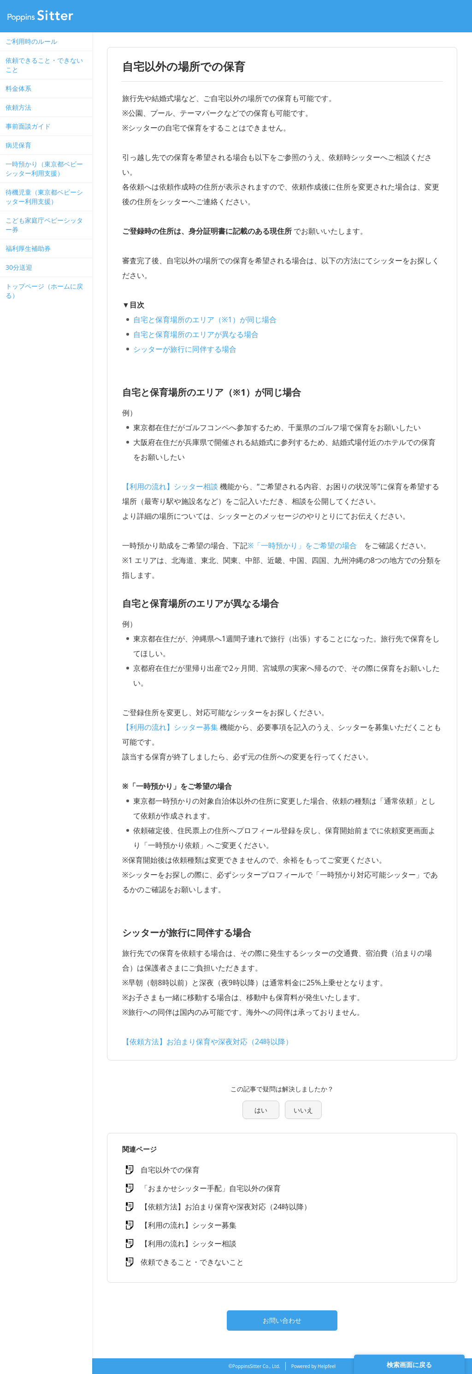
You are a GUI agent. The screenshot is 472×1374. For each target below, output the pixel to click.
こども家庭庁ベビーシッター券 (44, 225)
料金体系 (18, 88)
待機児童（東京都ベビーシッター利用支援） (44, 197)
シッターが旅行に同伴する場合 (184, 349)
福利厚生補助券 (28, 248)
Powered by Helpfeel (313, 1366)
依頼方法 (18, 107)
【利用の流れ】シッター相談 (170, 486)
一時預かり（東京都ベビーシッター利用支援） (44, 169)
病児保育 (18, 145)
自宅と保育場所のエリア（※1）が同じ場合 (205, 319)
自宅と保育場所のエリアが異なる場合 (196, 334)
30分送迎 (19, 267)
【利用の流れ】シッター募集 (170, 727)
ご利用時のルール (31, 41)
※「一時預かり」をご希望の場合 (302, 545)
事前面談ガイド (28, 126)
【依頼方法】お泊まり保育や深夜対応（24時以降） (207, 1041)
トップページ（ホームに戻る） (44, 291)
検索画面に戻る (409, 1364)
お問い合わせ (282, 1320)
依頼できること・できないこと (44, 65)
